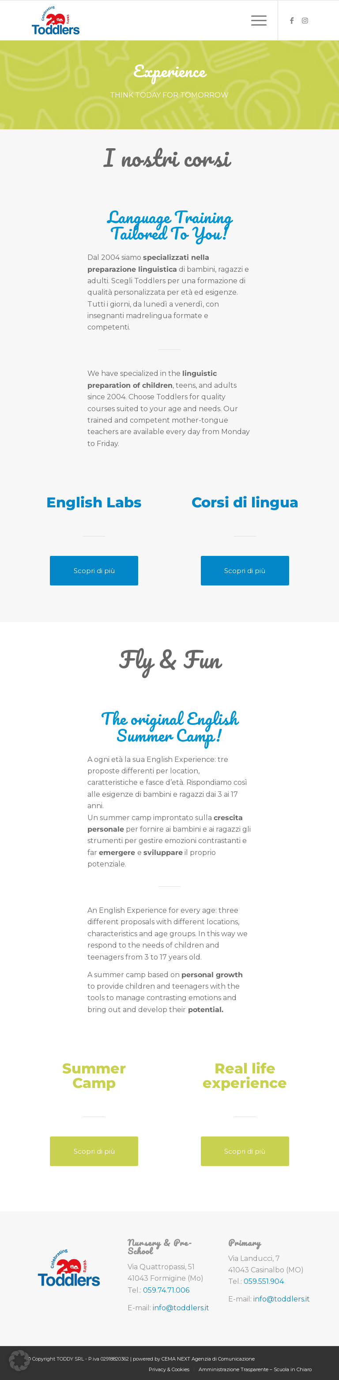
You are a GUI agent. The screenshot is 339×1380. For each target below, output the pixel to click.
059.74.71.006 (166, 1290)
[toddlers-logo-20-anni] (55, 20)
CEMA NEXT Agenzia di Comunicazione (208, 1359)
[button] (19, 1360)
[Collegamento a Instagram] (305, 20)
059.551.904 (264, 1281)
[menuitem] (254, 20)
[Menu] (254, 20)
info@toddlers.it (181, 1308)
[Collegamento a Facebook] (291, 20)
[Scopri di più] (94, 570)
